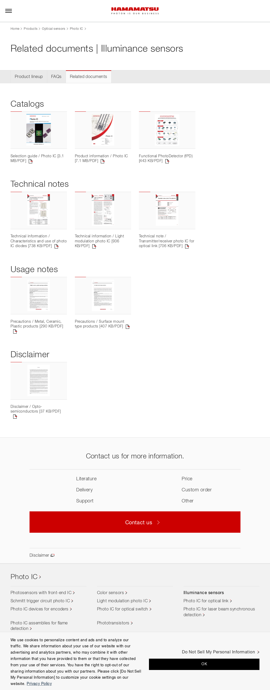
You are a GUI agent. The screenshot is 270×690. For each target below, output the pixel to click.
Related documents (88, 77)
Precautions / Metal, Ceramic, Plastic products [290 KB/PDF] (37, 324)
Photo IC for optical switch (122, 609)
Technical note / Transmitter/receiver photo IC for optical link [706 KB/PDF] (166, 241)
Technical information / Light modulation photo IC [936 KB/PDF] (99, 241)
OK (204, 664)
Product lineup (29, 77)
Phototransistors (113, 623)
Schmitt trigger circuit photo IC (40, 601)
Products (30, 29)
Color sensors (110, 593)
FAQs (56, 77)
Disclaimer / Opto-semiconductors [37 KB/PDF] (36, 409)
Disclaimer (39, 556)
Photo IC (76, 29)
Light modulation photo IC (122, 601)
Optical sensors (53, 29)
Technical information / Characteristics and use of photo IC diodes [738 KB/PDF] (39, 241)
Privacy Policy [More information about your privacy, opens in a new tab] (39, 684)
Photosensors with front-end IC (41, 593)
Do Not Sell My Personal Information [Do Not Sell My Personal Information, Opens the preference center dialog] (218, 652)
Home (15, 29)
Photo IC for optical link (206, 601)
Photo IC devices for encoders (40, 609)
